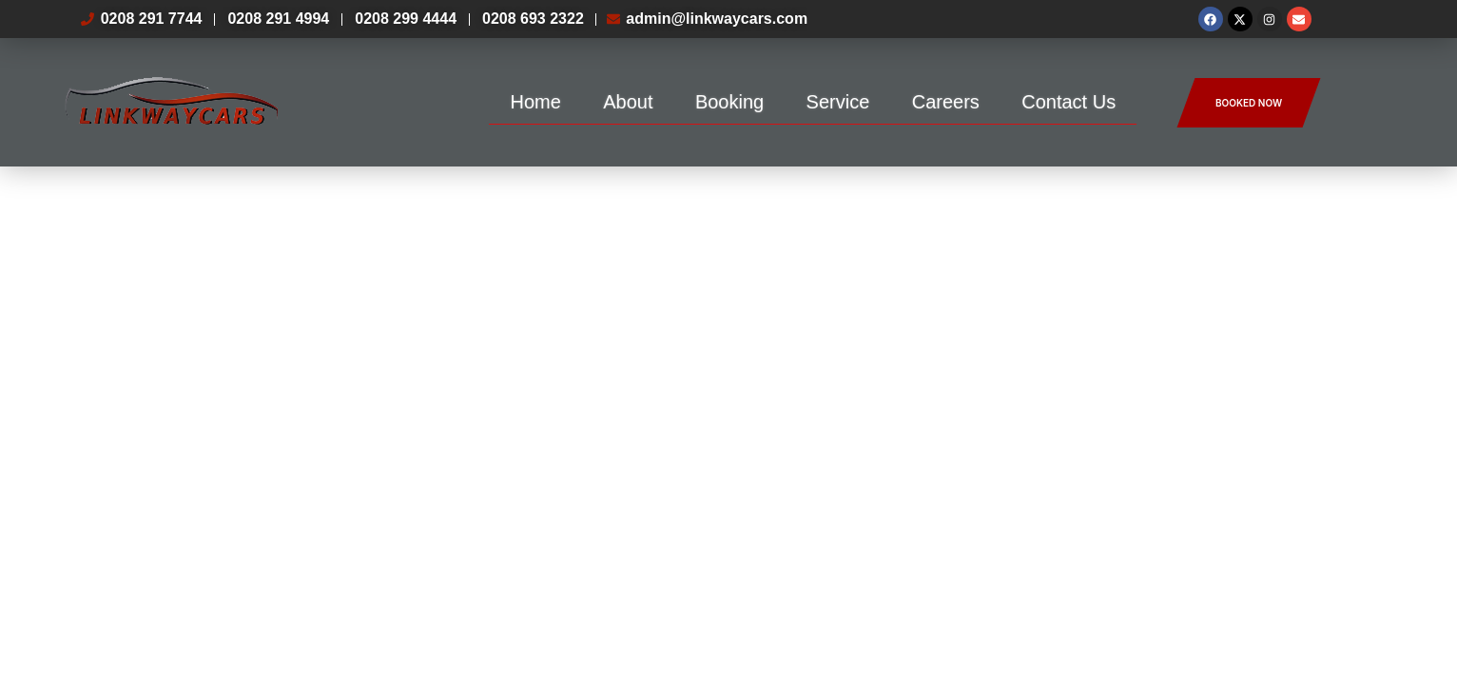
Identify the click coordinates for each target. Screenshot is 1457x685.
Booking (729, 101)
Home (535, 101)
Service (838, 101)
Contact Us (1068, 101)
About (627, 101)
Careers (946, 101)
